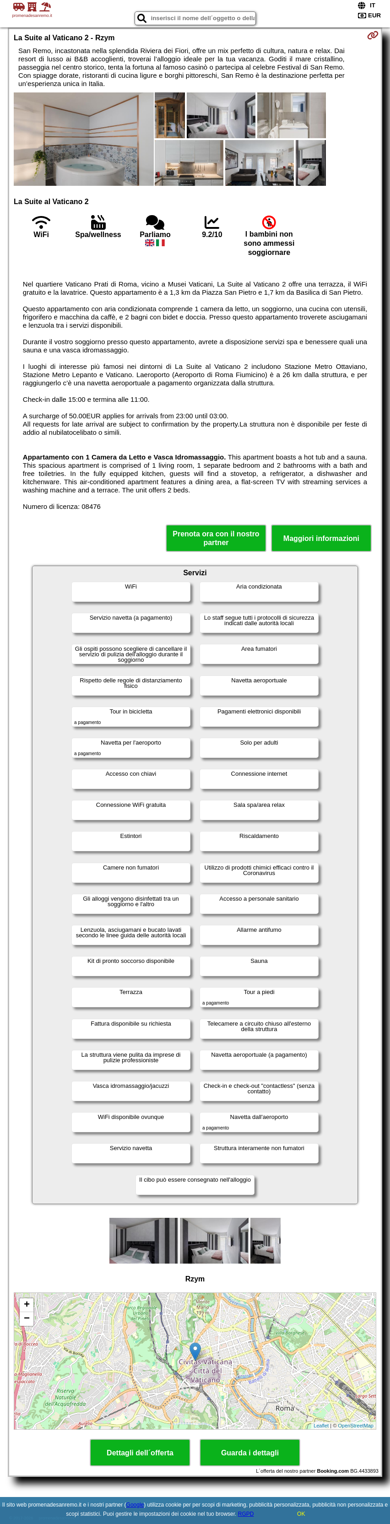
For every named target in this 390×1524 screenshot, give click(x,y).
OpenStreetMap (356, 1425)
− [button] (27, 1319)
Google (135, 1505)
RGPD (246, 1514)
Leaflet (321, 1425)
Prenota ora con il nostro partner (216, 538)
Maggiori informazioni (321, 538)
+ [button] (27, 1305)
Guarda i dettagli (250, 1453)
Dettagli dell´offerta (140, 1453)
